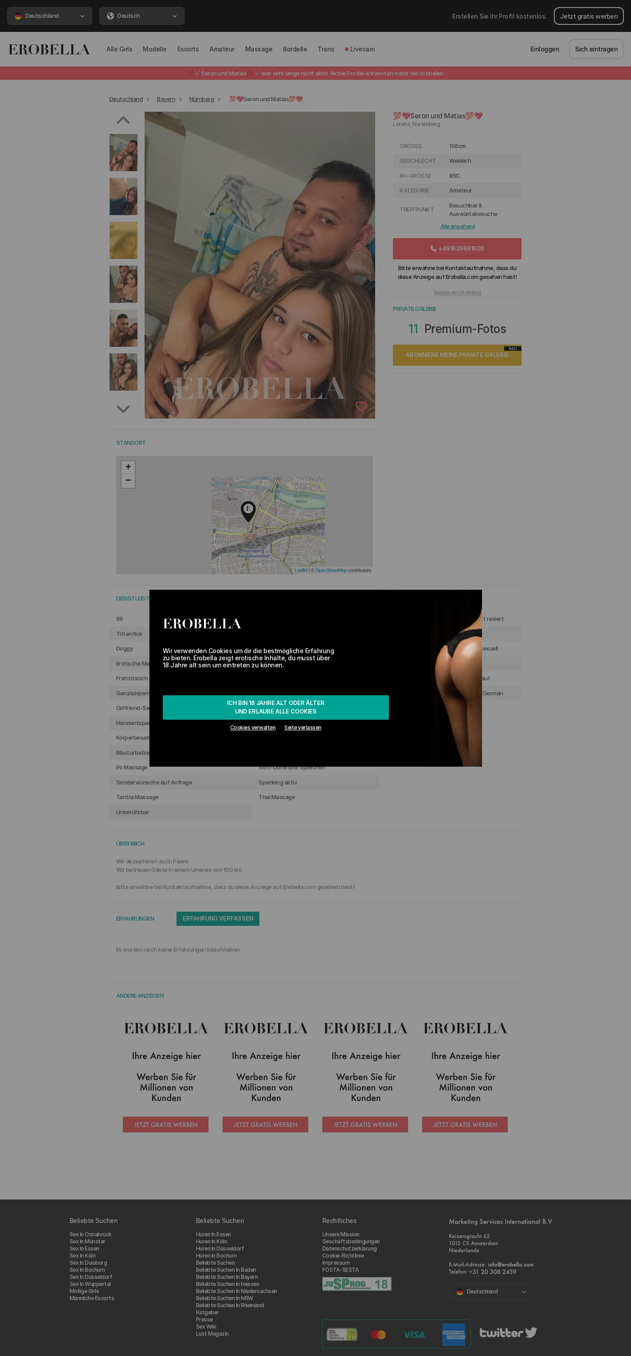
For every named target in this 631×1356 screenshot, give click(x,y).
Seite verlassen (302, 727)
